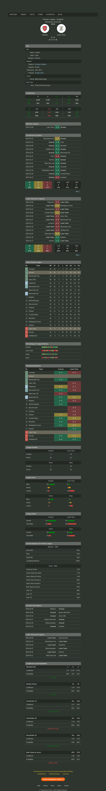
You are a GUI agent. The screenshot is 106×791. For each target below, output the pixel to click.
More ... (78, 191)
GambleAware (41, 774)
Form (40, 14)
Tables (23, 14)
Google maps (39, 73)
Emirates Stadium (40, 64)
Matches (13, 14)
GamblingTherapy (54, 774)
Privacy (45, 785)
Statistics (50, 14)
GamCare (66, 774)
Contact (66, 785)
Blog (60, 14)
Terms (52, 785)
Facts (32, 14)
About (59, 785)
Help (38, 785)
